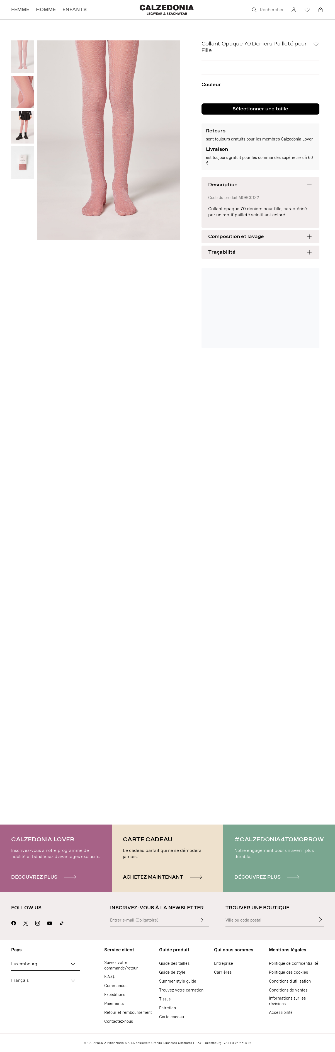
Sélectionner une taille (260, 108)
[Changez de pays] (73, 964)
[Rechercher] (267, 9)
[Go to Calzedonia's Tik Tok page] (61, 922)
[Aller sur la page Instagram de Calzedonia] (37, 922)
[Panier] (320, 9)
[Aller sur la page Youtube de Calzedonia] (49, 922)
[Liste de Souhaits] (316, 43)
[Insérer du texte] (202, 920)
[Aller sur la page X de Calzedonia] (25, 922)
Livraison (217, 149)
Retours (215, 131)
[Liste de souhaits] (307, 9)
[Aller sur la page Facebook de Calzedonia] (13, 922)
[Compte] (293, 9)
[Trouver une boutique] (320, 919)
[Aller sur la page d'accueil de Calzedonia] (167, 9)
